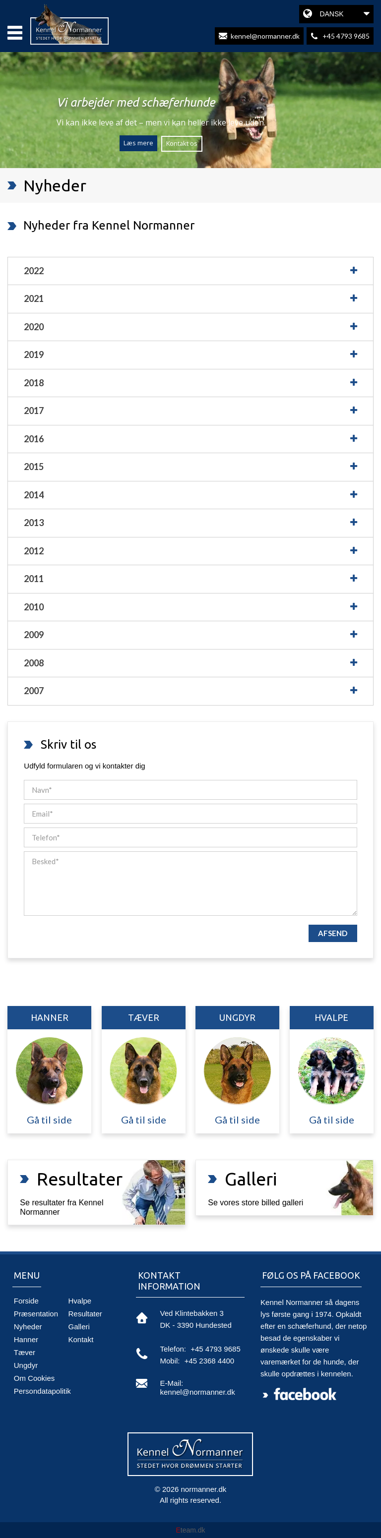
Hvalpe (80, 1301)
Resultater (85, 1313)
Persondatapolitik (42, 1391)
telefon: (173, 1349)
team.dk (190, 1530)
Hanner (26, 1339)
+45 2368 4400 (210, 1361)
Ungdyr (26, 1365)
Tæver (24, 1352)
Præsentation (36, 1313)
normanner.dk (204, 1489)
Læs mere (138, 142)
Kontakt (81, 1339)
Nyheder (28, 1326)
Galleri (79, 1326)
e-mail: (171, 1383)
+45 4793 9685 (215, 1349)
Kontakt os (181, 143)
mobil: (170, 1361)
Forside (26, 1301)
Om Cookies (34, 1378)
